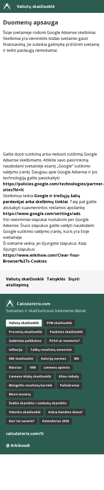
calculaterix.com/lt (25, 433)
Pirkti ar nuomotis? (64, 341)
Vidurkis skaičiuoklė (25, 412)
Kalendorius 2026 (55, 421)
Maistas (15, 367)
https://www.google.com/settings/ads (41, 213)
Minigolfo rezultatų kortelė (30, 385)
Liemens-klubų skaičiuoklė (30, 376)
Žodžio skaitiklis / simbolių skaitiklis (37, 403)
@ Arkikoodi (18, 445)
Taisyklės (56, 279)
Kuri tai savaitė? (21, 421)
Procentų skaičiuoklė (25, 332)
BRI (76, 358)
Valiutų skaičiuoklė (36, 6)
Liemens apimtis (57, 367)
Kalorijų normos (53, 358)
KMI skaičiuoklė (21, 358)
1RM (32, 367)
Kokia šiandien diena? (65, 412)
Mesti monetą (20, 394)
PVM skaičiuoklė (59, 323)
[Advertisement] (46, 102)
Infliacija (15, 350)
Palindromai (69, 385)
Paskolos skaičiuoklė (66, 332)
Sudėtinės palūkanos (25, 341)
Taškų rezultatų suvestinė (51, 350)
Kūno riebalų (69, 376)
